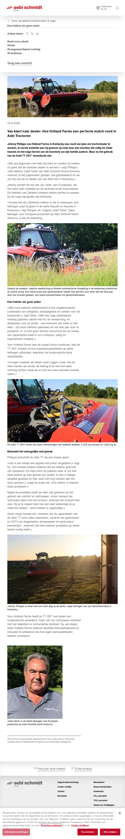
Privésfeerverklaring (51, 825)
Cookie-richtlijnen (80, 825)
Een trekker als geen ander (24, 26)
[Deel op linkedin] (38, 34)
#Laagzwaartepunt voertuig (24, 50)
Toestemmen (87, 831)
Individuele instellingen (16, 831)
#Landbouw (15, 54)
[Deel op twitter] (32, 34)
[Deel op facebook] (27, 34)
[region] (62, 823)
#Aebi (11, 46)
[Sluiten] (119, 813)
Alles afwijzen (110, 831)
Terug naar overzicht (20, 64)
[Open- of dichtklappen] (31, 21)
